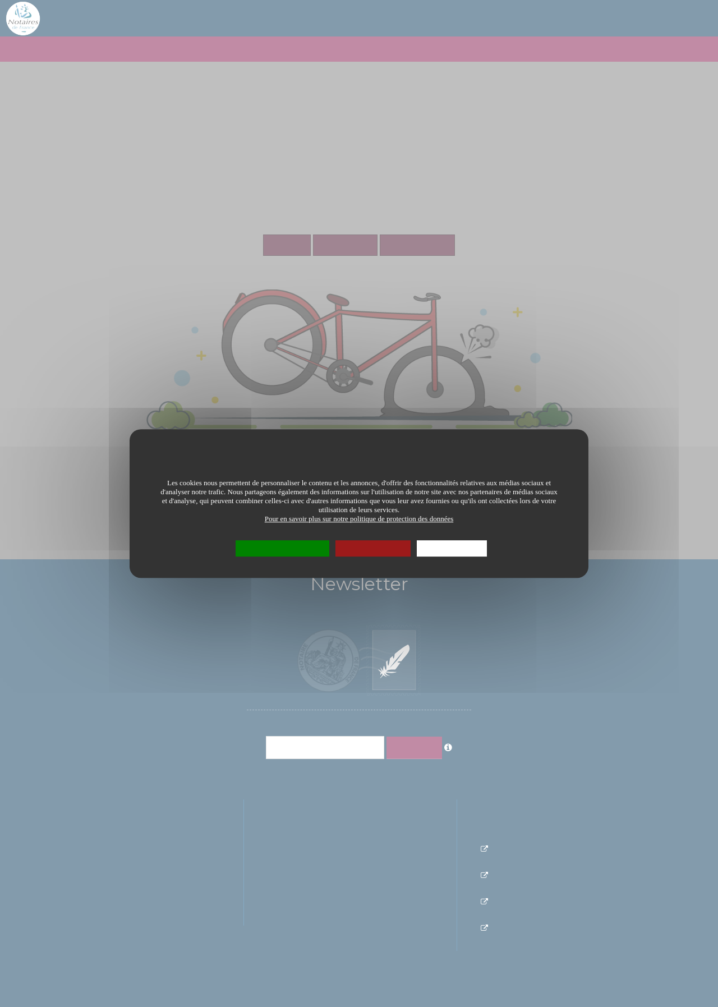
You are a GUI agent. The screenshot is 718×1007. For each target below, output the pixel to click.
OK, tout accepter (282, 548)
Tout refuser (373, 548)
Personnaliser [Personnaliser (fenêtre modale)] (451, 548)
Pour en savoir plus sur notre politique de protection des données (359, 518)
